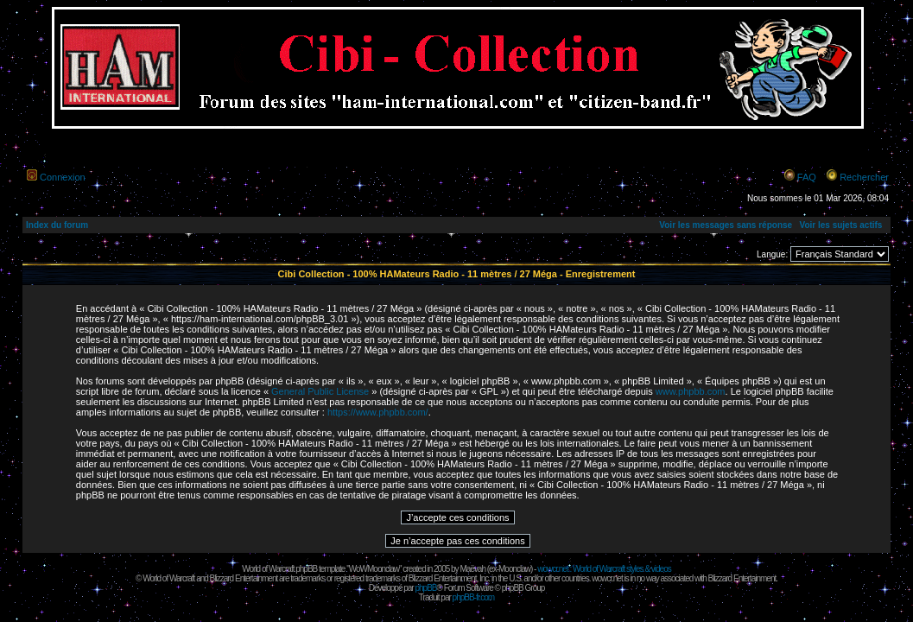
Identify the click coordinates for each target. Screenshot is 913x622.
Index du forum (57, 225)
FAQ (806, 177)
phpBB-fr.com (474, 597)
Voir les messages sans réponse (725, 225)
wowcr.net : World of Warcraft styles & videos (604, 569)
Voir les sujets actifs (840, 225)
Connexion (63, 177)
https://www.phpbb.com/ (377, 412)
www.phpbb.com (691, 391)
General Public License (320, 391)
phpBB (425, 588)
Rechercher (864, 177)
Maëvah (472, 569)
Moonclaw (514, 569)
